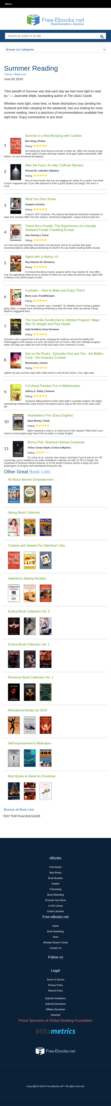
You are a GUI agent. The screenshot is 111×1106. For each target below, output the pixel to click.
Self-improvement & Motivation (29, 743)
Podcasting (55, 889)
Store (55, 937)
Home (9, 74)
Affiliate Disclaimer (55, 1009)
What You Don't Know (40, 199)
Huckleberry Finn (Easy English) (50, 415)
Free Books (55, 867)
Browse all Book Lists (19, 809)
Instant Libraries (55, 911)
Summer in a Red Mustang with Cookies (53, 135)
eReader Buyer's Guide (55, 942)
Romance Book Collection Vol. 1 (30, 677)
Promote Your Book (55, 900)
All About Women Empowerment (31, 479)
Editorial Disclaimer (55, 1004)
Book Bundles (55, 878)
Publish (55, 883)
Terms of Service (55, 979)
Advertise (55, 1015)
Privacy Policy (55, 985)
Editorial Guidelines (55, 998)
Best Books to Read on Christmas (32, 776)
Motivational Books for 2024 (27, 710)
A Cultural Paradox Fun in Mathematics (52, 385)
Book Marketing (55, 894)
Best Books (56, 872)
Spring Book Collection (24, 512)
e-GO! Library (55, 905)
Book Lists (20, 74)
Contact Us (55, 948)
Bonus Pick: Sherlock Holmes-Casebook (56, 442)
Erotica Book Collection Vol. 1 (29, 644)
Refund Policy (55, 990)
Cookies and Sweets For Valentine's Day (36, 545)
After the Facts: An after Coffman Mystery (54, 165)
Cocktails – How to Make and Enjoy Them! (55, 290)
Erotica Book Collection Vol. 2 (29, 611)
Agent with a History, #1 (41, 256)
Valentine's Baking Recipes (27, 578)
